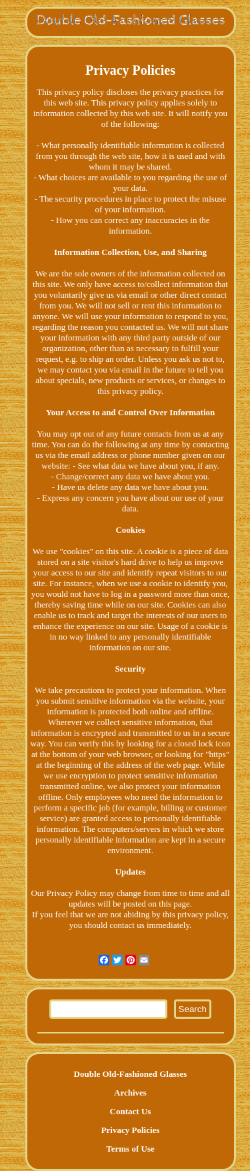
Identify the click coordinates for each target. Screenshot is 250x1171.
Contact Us (130, 1111)
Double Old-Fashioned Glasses (130, 1074)
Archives (130, 1093)
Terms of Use (130, 1149)
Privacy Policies (130, 1130)
